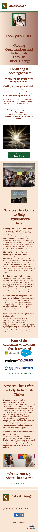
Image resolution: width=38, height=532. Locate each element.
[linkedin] (16, 515)
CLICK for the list (19, 483)
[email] (21, 515)
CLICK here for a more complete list (19, 373)
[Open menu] (35, 5)
